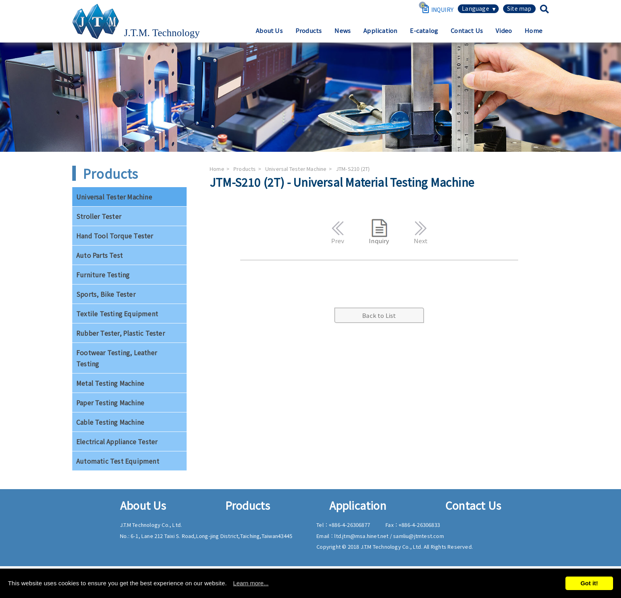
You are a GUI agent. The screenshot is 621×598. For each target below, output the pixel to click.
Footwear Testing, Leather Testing (116, 358)
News (342, 30)
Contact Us (467, 30)
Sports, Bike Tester (105, 294)
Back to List (379, 315)
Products (308, 30)
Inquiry (379, 232)
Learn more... (250, 583)
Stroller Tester (98, 216)
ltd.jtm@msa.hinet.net (362, 536)
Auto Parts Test (99, 255)
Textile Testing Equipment (117, 313)
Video (504, 30)
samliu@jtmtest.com (418, 536)
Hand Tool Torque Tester (114, 235)
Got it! (589, 583)
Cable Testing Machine (110, 422)
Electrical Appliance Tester (116, 441)
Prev (337, 231)
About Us (269, 30)
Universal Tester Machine (114, 196)
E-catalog (424, 30)
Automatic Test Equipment (117, 461)
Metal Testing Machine (110, 383)
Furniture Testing (102, 274)
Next (420, 231)
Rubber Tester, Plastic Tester (120, 333)
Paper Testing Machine (110, 402)
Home (533, 30)
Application (380, 30)
